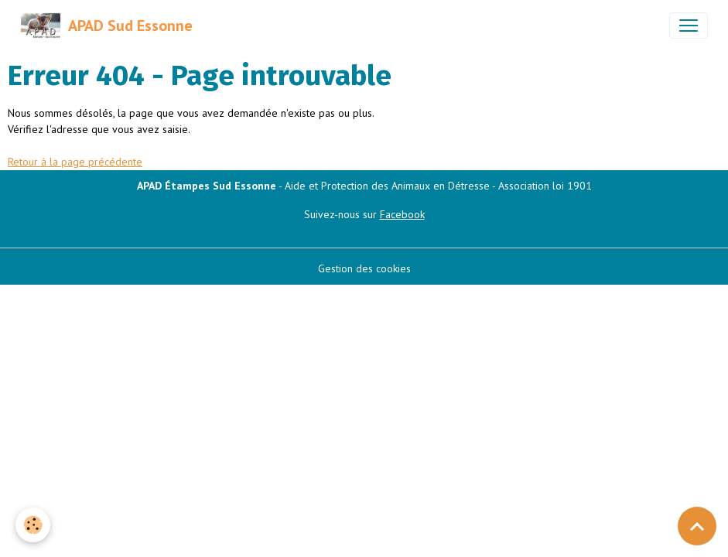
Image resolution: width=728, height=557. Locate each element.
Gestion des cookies (364, 268)
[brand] (106, 25)
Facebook (402, 214)
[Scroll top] (697, 526)
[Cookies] (32, 524)
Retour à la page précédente (75, 162)
